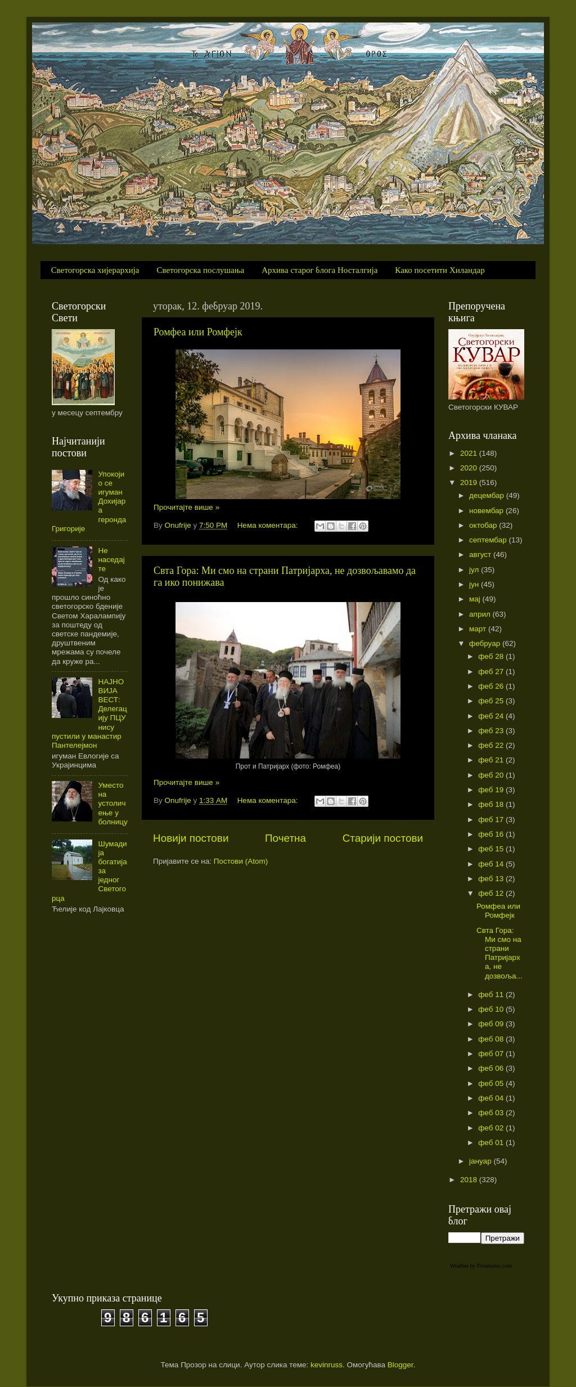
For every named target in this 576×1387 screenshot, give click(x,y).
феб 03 (492, 1112)
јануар (481, 1161)
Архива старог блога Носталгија (319, 270)
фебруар (485, 643)
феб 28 (492, 656)
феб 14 (492, 864)
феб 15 (492, 849)
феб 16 (492, 834)
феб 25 (492, 701)
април (481, 614)
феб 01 (492, 1142)
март (478, 629)
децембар (487, 495)
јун (475, 584)
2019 (469, 482)
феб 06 (492, 1068)
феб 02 (492, 1128)
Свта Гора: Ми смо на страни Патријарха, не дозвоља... (499, 953)
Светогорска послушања (201, 270)
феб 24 (492, 716)
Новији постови (190, 838)
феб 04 (492, 1098)
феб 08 (492, 1039)
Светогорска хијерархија (95, 270)
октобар (484, 525)
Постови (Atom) (241, 861)
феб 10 (492, 1009)
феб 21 (492, 760)
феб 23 (492, 730)
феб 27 (492, 671)
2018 (469, 1179)
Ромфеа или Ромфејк (198, 332)
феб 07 (492, 1053)
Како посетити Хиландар (439, 270)
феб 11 (492, 994)
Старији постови (383, 838)
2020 (469, 468)
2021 (469, 453)
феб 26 (492, 686)
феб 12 (492, 893)
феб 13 (492, 878)
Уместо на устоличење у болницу (112, 803)
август (481, 554)
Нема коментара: (268, 525)
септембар (488, 540)
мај (476, 599)
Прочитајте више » (186, 507)
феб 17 (492, 819)
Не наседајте (111, 559)
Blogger (400, 1365)
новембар (487, 510)
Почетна (285, 838)
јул (475, 569)
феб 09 (492, 1024)
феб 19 (492, 789)
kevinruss (326, 1365)
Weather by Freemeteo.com (481, 1266)
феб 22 (492, 745)
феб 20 (492, 775)
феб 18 (492, 804)
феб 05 (492, 1083)
